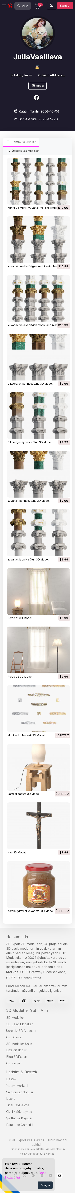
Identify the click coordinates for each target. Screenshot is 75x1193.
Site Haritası (47, 1153)
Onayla (45, 1185)
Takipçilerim (21, 75)
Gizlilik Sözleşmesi (19, 1112)
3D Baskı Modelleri (19, 1024)
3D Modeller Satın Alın (27, 1010)
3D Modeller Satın (19, 1044)
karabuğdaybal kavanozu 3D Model (30, 911)
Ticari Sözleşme (17, 1105)
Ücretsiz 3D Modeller (22, 151)
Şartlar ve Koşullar (19, 1118)
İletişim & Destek (21, 1072)
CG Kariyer (14, 1063)
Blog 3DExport (16, 1057)
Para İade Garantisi (19, 1125)
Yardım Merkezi (17, 1086)
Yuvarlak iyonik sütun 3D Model (28, 559)
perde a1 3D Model (20, 618)
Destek (11, 1079)
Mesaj (37, 86)
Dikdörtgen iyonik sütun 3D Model (29, 442)
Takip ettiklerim (51, 75)
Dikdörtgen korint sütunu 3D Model (30, 383)
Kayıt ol (65, 5)
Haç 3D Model (17, 852)
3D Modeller (15, 1018)
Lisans (10, 1099)
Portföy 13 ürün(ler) (21, 142)
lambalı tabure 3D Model (23, 794)
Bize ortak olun (17, 1050)
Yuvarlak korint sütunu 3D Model (28, 501)
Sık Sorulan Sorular (19, 1092)
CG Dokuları (14, 1037)
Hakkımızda (17, 936)
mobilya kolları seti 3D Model (26, 735)
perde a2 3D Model (20, 676)
